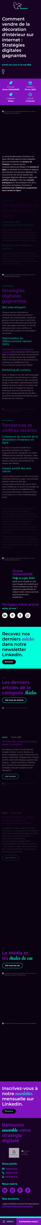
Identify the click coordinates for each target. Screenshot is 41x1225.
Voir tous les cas (12, 965)
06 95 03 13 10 (12, 1173)
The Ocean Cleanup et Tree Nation (17, 1206)
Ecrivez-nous (11, 1169)
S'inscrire (9, 662)
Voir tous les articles (14, 700)
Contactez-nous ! (28, 1221)
